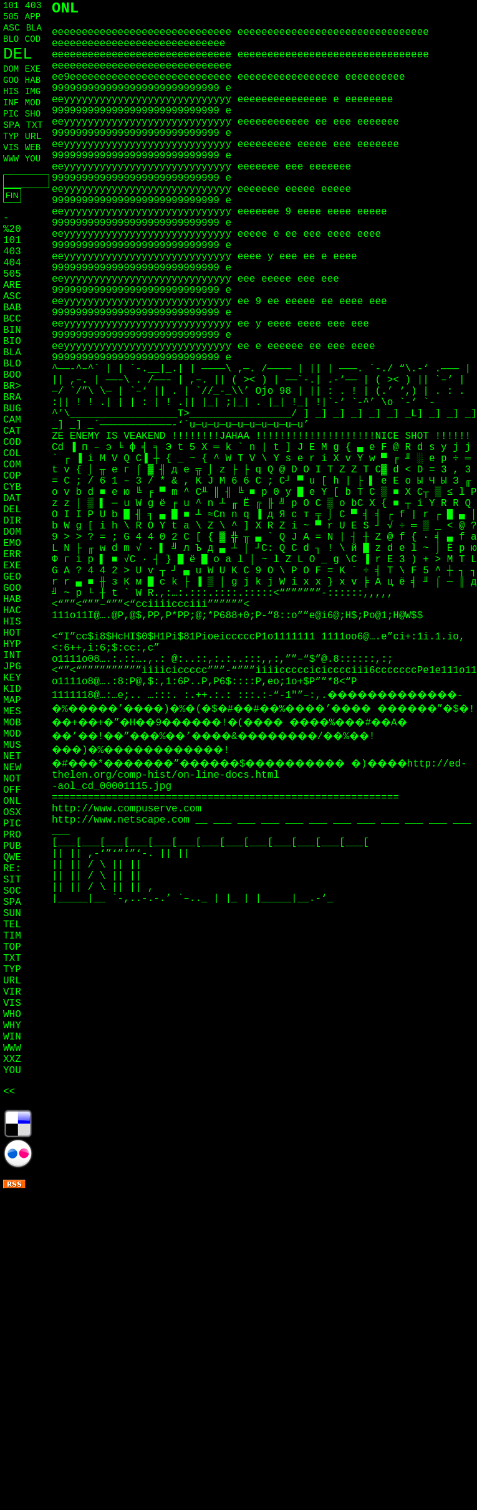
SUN (12, 913)
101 (11, 6)
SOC (12, 891)
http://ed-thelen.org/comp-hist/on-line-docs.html (259, 769)
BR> (12, 386)
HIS (11, 92)
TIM (12, 936)
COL (12, 453)
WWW (11, 159)
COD (33, 39)
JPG (12, 666)
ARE (12, 285)
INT (12, 655)
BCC (12, 319)
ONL (12, 801)
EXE (33, 69)
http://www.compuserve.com (126, 809)
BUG (12, 408)
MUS (12, 745)
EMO (12, 543)
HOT (12, 633)
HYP (12, 644)
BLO (11, 39)
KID (12, 689)
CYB (12, 487)
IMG (33, 92)
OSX (12, 812)
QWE (12, 857)
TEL (12, 924)
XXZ (12, 1059)
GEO (12, 577)
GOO (11, 80)
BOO (12, 375)
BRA (12, 397)
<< (9, 1091)
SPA (11, 125)
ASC (11, 28)
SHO (33, 114)
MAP (12, 700)
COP (12, 476)
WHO (12, 1014)
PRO (12, 835)
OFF (12, 790)
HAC (12, 610)
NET (12, 756)
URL (33, 136)
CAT (12, 431)
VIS (11, 148)
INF (11, 103)
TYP (11, 136)
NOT (12, 779)
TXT (34, 125)
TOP (12, 947)
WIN (12, 1037)
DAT (12, 498)
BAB (12, 307)
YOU (33, 159)
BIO (12, 341)
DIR (12, 521)
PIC (11, 114)
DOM (11, 69)
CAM (12, 420)
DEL (17, 54)
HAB (33, 80)
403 (33, 6)
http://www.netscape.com (123, 820)
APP (33, 17)
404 (12, 263)
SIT (12, 880)
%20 (12, 229)
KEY (12, 678)
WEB (33, 148)
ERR (12, 554)
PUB (12, 846)
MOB (12, 723)
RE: (12, 868)
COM (12, 465)
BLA (34, 28)
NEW (12, 767)
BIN (12, 330)
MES (12, 711)
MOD (33, 103)
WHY (12, 1025)
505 (11, 17)
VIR (12, 992)
